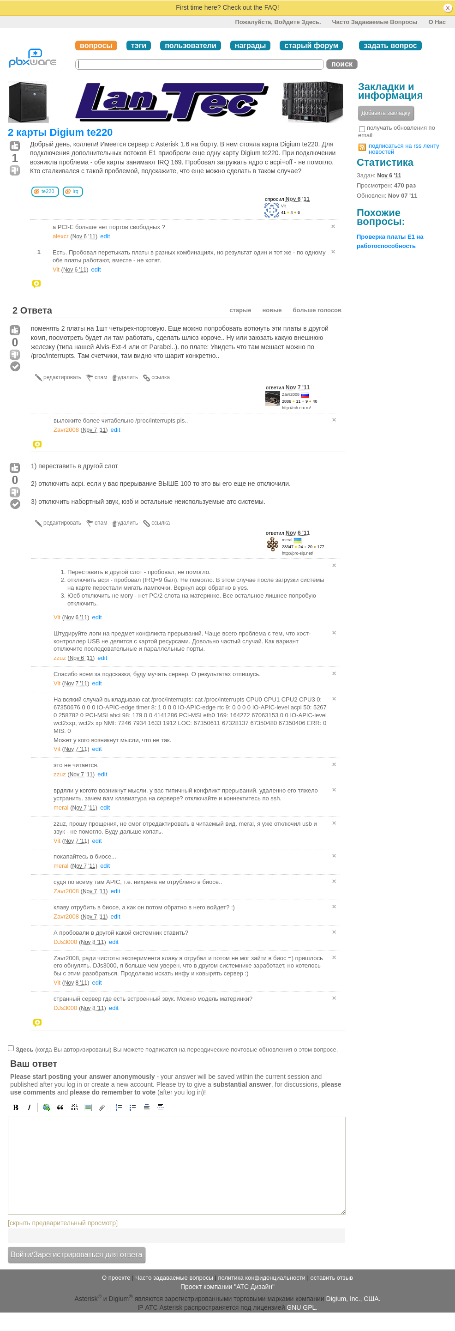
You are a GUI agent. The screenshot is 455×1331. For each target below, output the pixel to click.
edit (105, 236)
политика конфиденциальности (261, 1277)
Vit (283, 206)
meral (287, 540)
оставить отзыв (332, 1277)
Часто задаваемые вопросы (374, 21)
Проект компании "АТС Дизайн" (227, 1286)
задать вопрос (390, 45)
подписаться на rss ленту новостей (404, 148)
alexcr (61, 236)
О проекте (116, 1277)
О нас (437, 21)
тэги (138, 45)
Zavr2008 (290, 394)
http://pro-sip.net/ (297, 553)
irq (75, 191)
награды (250, 45)
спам (101, 377)
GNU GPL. (302, 1307)
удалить (128, 377)
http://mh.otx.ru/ (296, 407)
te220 (48, 191)
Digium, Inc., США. (353, 1298)
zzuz (60, 657)
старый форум (311, 45)
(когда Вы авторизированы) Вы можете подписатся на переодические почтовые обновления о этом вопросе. (177, 1049)
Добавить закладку (385, 113)
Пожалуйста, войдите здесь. (278, 21)
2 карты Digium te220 (60, 132)
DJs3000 (65, 941)
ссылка (160, 377)
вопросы (96, 45)
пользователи (190, 45)
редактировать (62, 377)
